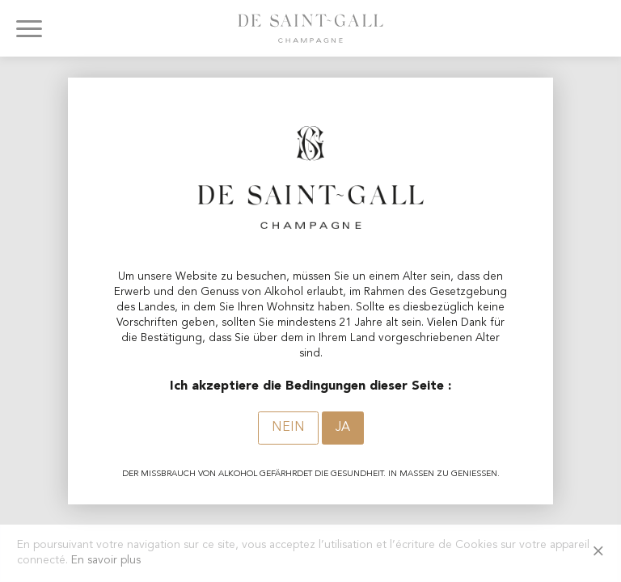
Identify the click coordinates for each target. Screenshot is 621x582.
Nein (288, 427)
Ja (343, 427)
